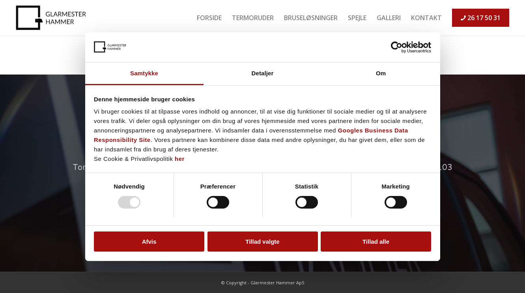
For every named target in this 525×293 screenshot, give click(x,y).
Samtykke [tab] (144, 73)
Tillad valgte (262, 241)
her (180, 158)
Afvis (149, 241)
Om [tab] (381, 73)
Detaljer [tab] (263, 73)
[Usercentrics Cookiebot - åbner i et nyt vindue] (396, 47)
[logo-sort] (53, 17)
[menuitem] (209, 17)
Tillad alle (375, 241)
